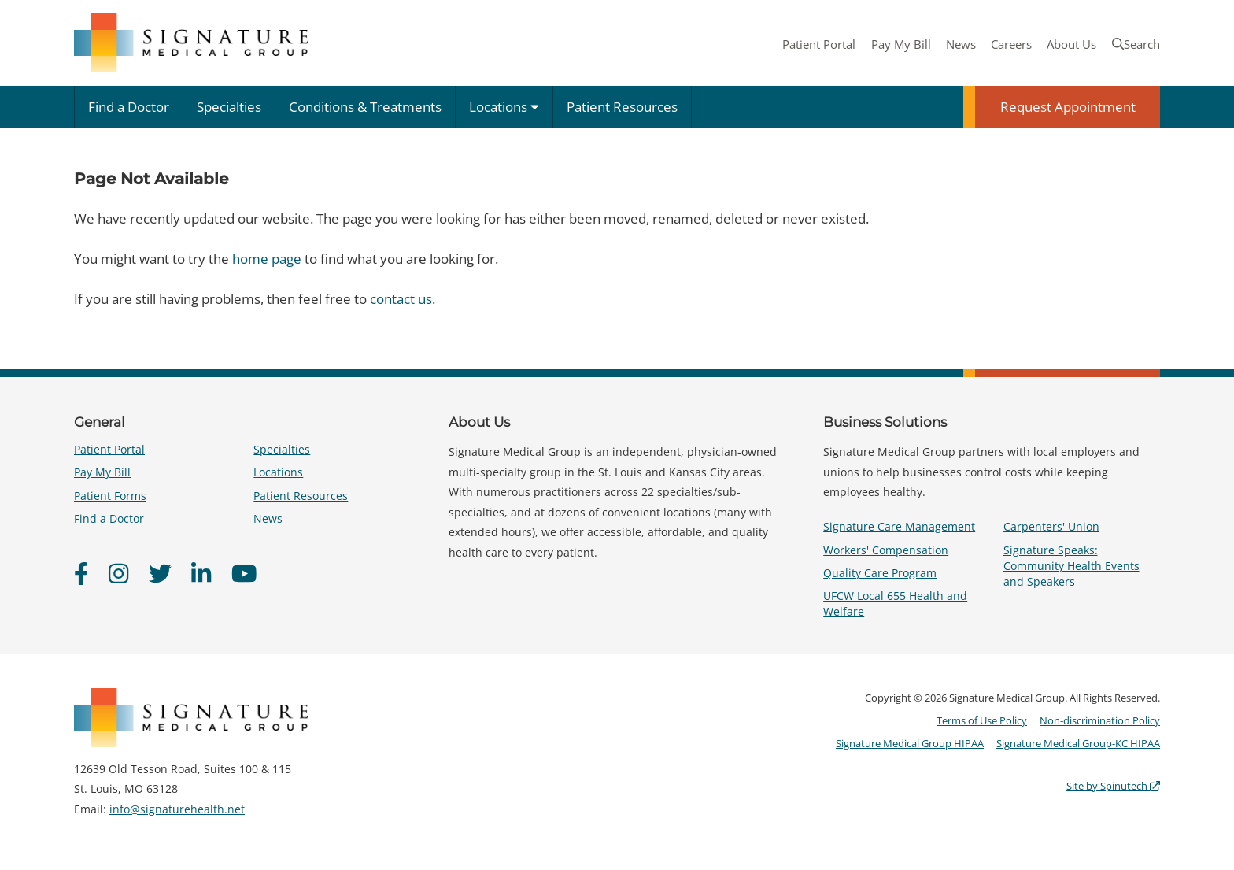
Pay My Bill (901, 44)
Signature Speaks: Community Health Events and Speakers (1071, 565)
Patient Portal (818, 44)
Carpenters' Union (1051, 526)
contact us (401, 299)
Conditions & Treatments (365, 107)
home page (266, 259)
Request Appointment (1068, 107)
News (961, 44)
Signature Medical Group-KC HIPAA (1078, 743)
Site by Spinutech (1113, 786)
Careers (1011, 44)
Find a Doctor (128, 107)
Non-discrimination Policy (1100, 720)
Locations (504, 107)
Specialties (229, 107)
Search (1136, 44)
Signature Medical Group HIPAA (910, 743)
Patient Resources (622, 107)
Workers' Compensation (885, 549)
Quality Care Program (880, 572)
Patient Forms (110, 495)
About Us (1071, 44)
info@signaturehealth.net (177, 809)
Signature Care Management (899, 526)
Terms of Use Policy (982, 720)
